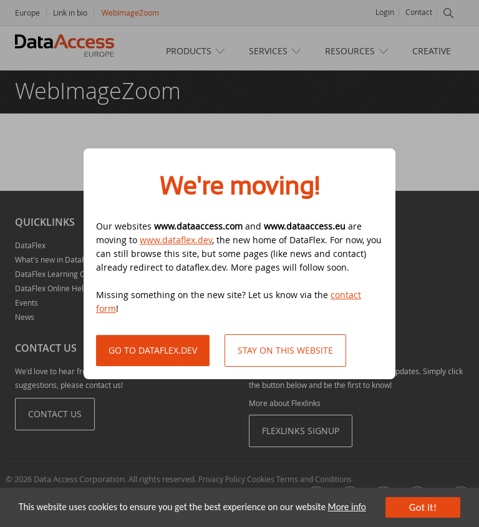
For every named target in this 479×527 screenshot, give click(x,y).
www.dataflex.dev (176, 240)
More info (347, 507)
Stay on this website (285, 350)
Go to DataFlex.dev (153, 350)
